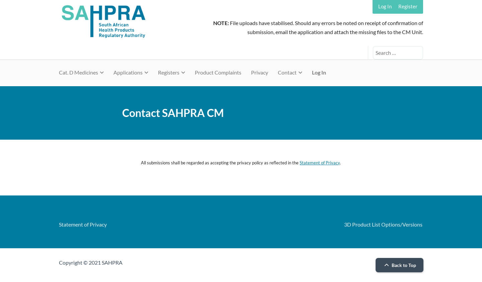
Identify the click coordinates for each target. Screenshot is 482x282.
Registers (168, 72)
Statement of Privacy (320, 162)
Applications (128, 72)
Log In (385, 6)
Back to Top (399, 265)
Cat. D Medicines (78, 72)
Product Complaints (218, 72)
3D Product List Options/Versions (383, 224)
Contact (287, 72)
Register (407, 6)
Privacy (259, 72)
